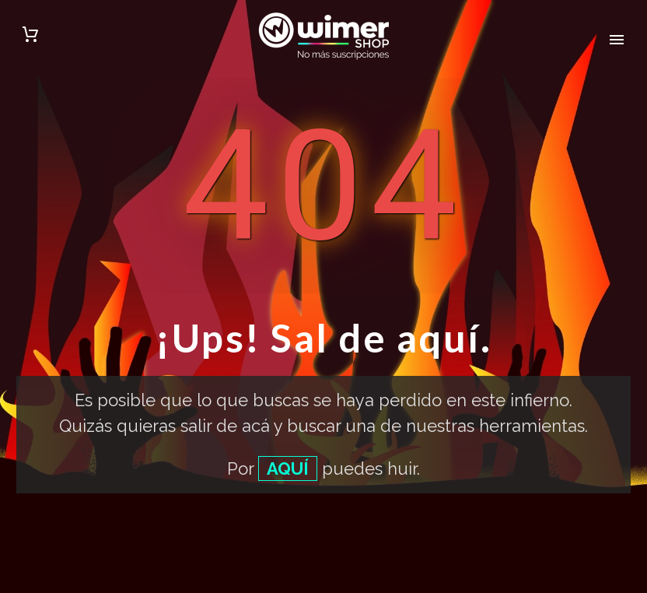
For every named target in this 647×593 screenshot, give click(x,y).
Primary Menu (617, 39)
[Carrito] (30, 36)
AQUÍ (288, 468)
